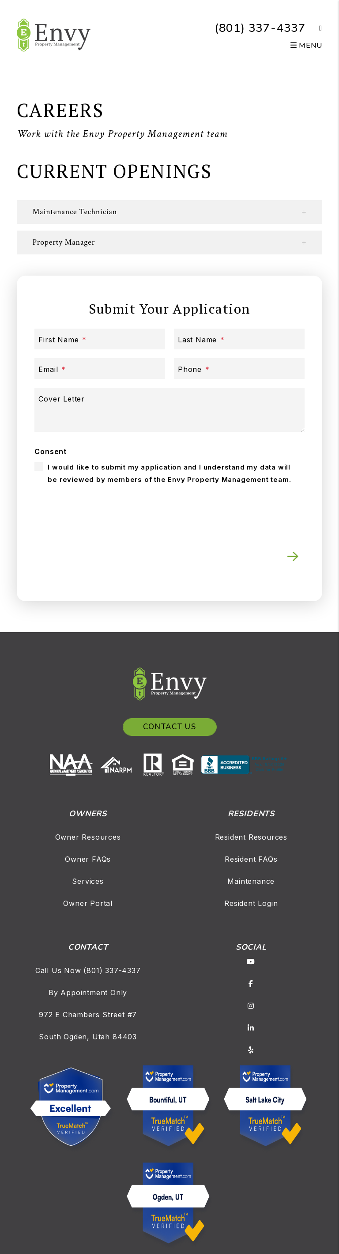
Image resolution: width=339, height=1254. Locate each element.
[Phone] (239, 368)
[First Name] (99, 339)
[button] (314, 28)
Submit (293, 556)
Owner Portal (88, 903)
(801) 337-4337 (260, 28)
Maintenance (251, 881)
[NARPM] (119, 764)
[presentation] (237, 510)
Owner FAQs (88, 859)
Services (87, 881)
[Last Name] (239, 339)
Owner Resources (88, 837)
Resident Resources (251, 837)
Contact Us (169, 727)
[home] (53, 34)
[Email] (99, 368)
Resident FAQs (251, 859)
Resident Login (251, 903)
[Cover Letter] (169, 410)
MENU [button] (306, 45)
